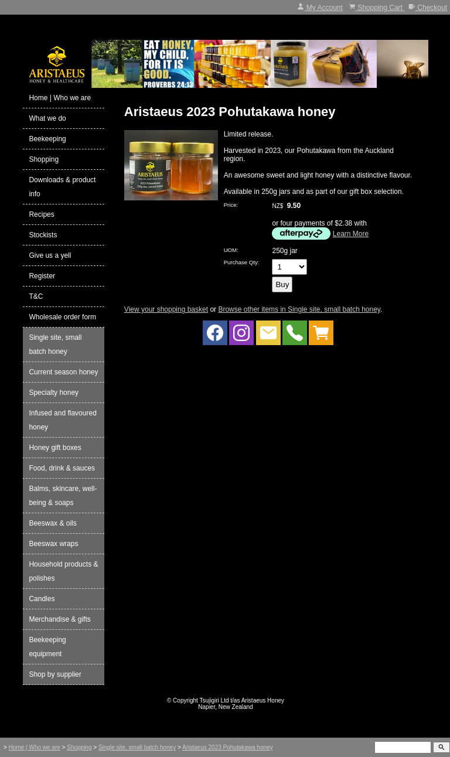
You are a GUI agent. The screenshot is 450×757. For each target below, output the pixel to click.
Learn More (351, 234)
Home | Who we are (60, 98)
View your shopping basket (166, 309)
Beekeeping (47, 139)
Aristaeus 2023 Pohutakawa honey (227, 747)
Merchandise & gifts (59, 619)
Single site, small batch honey (55, 344)
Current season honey (63, 372)
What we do (47, 118)
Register (42, 276)
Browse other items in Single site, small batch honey (299, 309)
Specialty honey (54, 392)
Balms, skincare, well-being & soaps (63, 496)
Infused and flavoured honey (62, 420)
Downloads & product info (62, 187)
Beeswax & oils (52, 523)
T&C (36, 296)
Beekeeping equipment (47, 647)
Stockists (43, 235)
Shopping (44, 159)
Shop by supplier (55, 674)
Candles (41, 599)
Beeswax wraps (53, 544)
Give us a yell (50, 255)
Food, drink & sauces (62, 468)
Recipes (41, 214)
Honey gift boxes (55, 448)
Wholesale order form (62, 317)
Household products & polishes (63, 571)
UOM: (231, 250)
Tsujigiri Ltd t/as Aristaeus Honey (242, 700)
